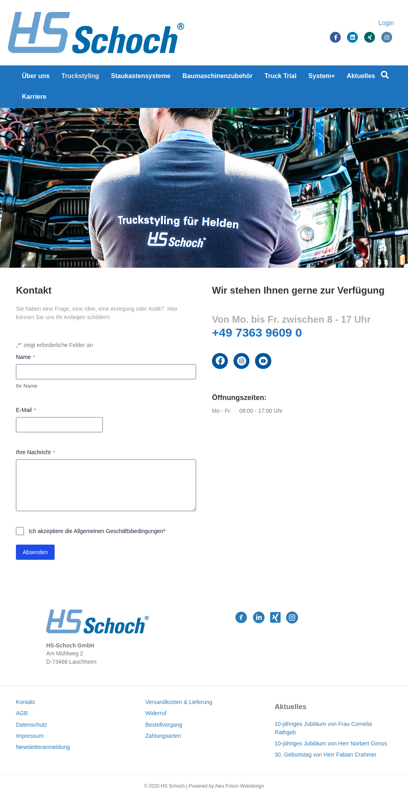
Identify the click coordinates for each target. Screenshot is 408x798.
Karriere (34, 96)
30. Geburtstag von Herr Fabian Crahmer (325, 754)
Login (378, 23)
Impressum (29, 736)
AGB (22, 713)
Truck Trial (280, 76)
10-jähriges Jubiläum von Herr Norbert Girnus (331, 743)
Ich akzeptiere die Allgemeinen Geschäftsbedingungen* (97, 531)
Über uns (35, 76)
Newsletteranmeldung (43, 747)
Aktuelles (361, 76)
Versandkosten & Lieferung (178, 702)
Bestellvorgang (163, 725)
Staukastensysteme (141, 76)
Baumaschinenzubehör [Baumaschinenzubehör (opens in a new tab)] (217, 76)
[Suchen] (385, 75)
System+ (321, 76)
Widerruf (156, 713)
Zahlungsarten (163, 736)
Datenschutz (31, 725)
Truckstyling (80, 76)
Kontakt (25, 702)
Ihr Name (26, 386)
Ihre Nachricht (35, 452)
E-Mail (26, 410)
